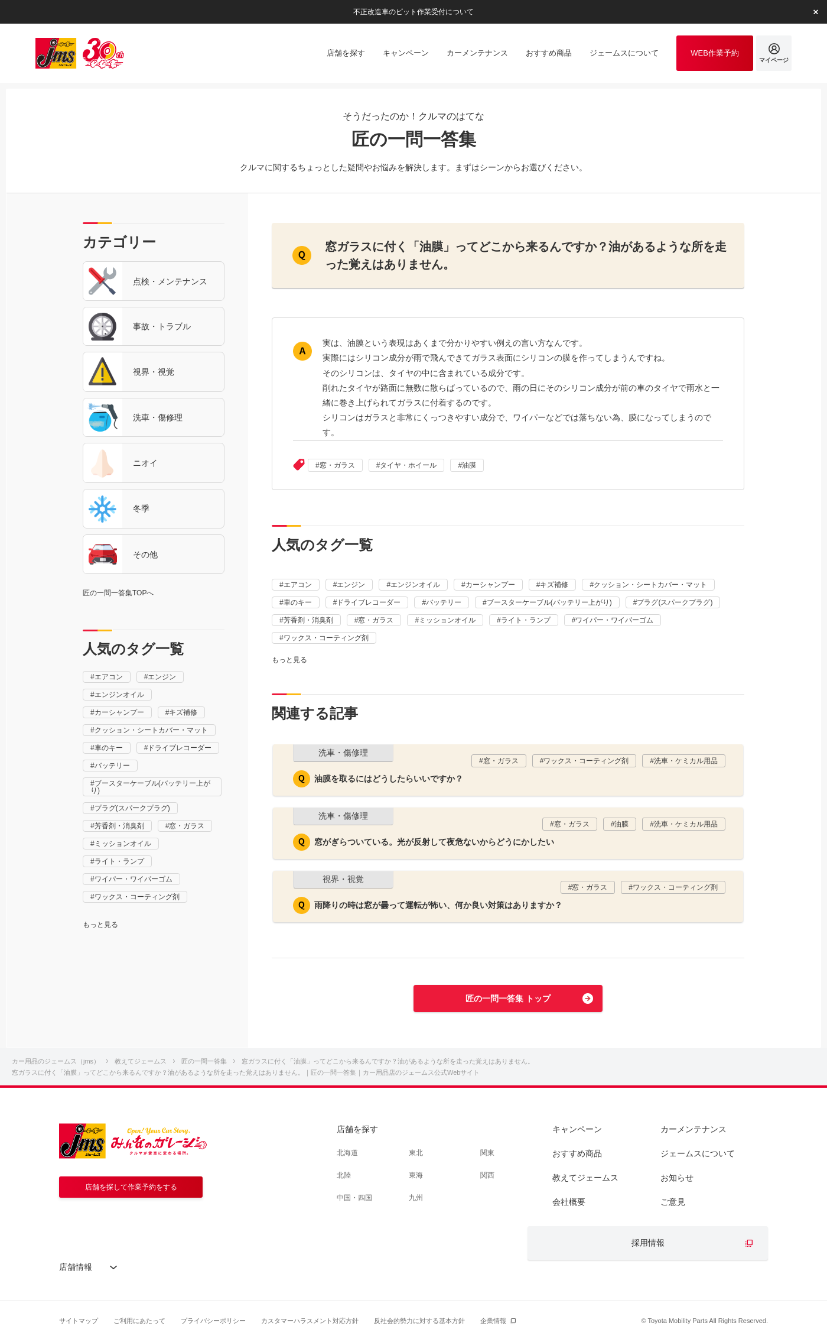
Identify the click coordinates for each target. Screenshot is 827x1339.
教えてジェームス (585, 1177)
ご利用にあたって (139, 1320)
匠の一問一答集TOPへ (118, 593)
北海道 (347, 1153)
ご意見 (672, 1202)
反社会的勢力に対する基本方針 (419, 1320)
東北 (416, 1153)
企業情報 (493, 1320)
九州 (416, 1198)
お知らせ (676, 1177)
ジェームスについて (697, 1153)
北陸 (344, 1175)
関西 (487, 1175)
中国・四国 (354, 1198)
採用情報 (648, 1242)
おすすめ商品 (577, 1153)
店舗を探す (357, 1129)
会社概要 (568, 1202)
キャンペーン (577, 1129)
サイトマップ (78, 1320)
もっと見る (100, 924)
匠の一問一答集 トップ (508, 998)
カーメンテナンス (693, 1129)
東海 (416, 1175)
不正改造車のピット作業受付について (413, 11)
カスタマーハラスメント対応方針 (310, 1320)
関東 (487, 1153)
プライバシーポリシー (213, 1320)
